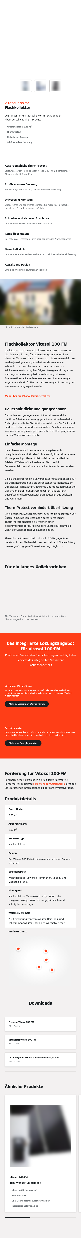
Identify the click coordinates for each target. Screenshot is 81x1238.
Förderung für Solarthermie (49, 784)
